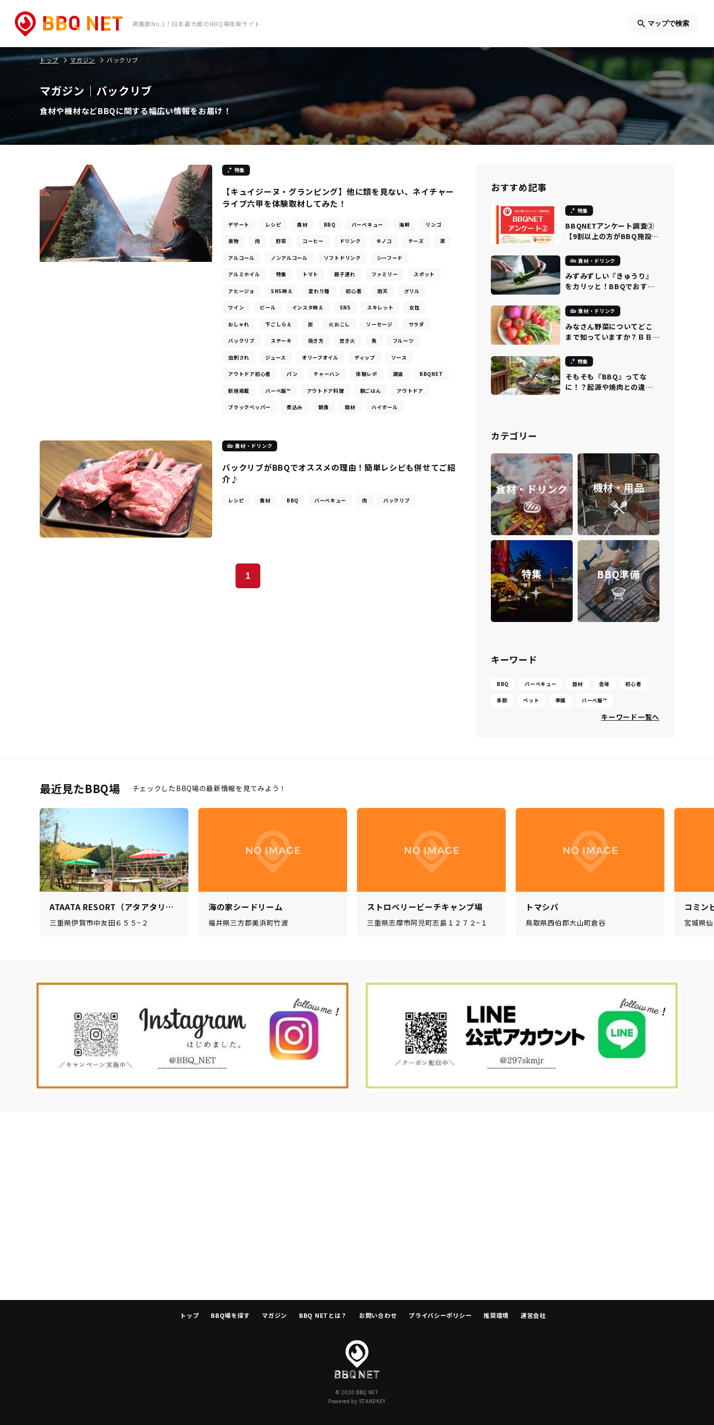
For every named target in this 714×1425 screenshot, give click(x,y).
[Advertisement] (357, 1205)
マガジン (274, 1315)
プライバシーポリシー (440, 1315)
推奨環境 (496, 1315)
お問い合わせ (378, 1315)
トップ (189, 1315)
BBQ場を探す (230, 1315)
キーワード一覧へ (630, 717)
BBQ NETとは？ (323, 1315)
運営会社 (533, 1315)
